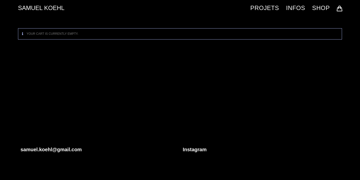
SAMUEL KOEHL (41, 7)
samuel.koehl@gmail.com (51, 149)
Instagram (195, 149)
